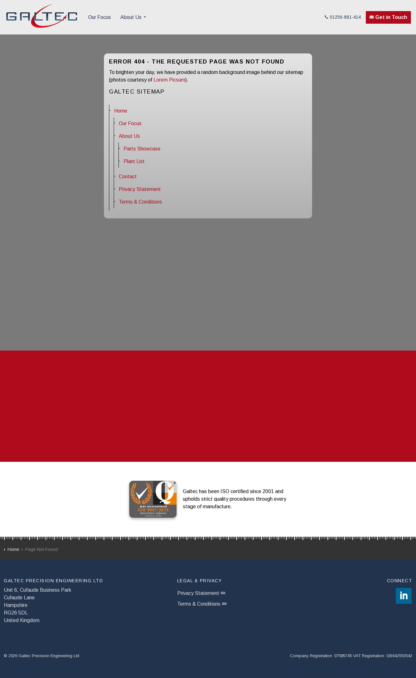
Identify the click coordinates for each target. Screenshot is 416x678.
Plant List (134, 161)
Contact (128, 176)
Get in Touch (388, 17)
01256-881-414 (343, 17)
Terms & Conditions (140, 202)
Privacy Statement (140, 189)
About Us (131, 17)
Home (120, 110)
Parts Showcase (142, 148)
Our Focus (99, 17)
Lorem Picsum (169, 79)
